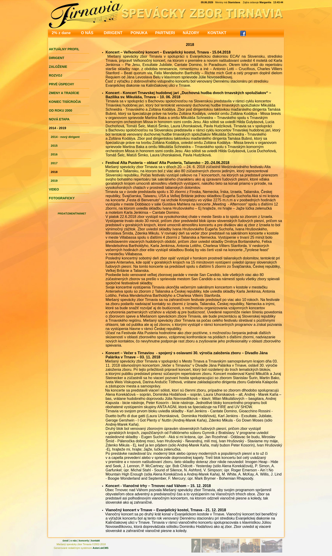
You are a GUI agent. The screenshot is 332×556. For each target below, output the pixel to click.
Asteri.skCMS (101, 548)
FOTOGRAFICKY (62, 198)
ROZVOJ (55, 75)
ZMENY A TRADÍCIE (64, 93)
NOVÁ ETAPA (59, 119)
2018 (54, 172)
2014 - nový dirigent (65, 137)
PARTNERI (165, 33)
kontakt (95, 540)
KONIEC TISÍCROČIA (65, 102)
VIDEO (54, 189)
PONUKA (139, 33)
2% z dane (61, 33)
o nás (73, 540)
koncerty (84, 540)
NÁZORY (191, 33)
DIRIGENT (113, 33)
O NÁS (87, 33)
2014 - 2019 (57, 128)
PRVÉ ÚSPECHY (61, 84)
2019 (54, 180)
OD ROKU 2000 (60, 110)
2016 (54, 154)
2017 (54, 163)
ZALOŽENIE (58, 66)
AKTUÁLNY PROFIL (64, 49)
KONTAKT (217, 33)
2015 (54, 145)
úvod (65, 540)
